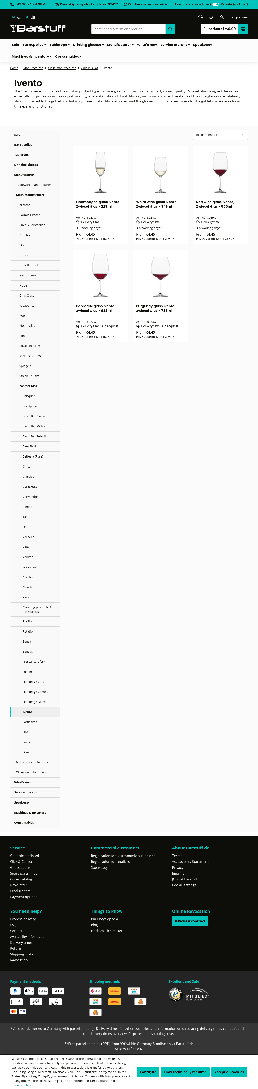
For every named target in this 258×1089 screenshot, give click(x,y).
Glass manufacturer (30, 195)
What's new (22, 782)
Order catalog (21, 879)
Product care (20, 891)
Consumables (24, 823)
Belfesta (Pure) (33, 456)
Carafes (28, 577)
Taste (26, 517)
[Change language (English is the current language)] (17, 17)
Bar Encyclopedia (104, 919)
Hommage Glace (34, 702)
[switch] (215, 4)
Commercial (193, 4)
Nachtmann (27, 275)
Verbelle (28, 537)
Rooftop (28, 621)
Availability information (28, 936)
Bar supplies (23, 144)
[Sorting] (220, 135)
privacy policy (21, 1085)
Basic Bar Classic (34, 416)
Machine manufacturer (32, 762)
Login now (239, 17)
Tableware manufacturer (33, 185)
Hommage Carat (34, 682)
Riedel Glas (27, 326)
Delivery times (21, 942)
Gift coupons (20, 867)
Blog (94, 925)
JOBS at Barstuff (184, 879)
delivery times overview (108, 1033)
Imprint (178, 873)
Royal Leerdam (29, 346)
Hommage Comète (36, 692)
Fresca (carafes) (34, 662)
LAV (21, 245)
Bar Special (30, 406)
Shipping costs (21, 954)
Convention (31, 497)
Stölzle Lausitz (29, 376)
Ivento (27, 712)
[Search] (170, 29)
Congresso (30, 487)
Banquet (29, 396)
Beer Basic (30, 446)
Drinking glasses (26, 165)
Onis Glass (26, 295)
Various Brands (30, 356)
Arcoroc (24, 205)
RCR (22, 316)
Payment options (23, 897)
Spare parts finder (24, 873)
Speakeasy (22, 802)
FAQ (13, 925)
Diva (26, 752)
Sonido (27, 507)
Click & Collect (21, 861)
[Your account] (221, 17)
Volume (28, 557)
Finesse (28, 742)
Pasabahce (26, 305)
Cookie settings (184, 885)
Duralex (24, 235)
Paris (26, 597)
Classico (28, 476)
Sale (17, 134)
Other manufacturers (31, 772)
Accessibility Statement (190, 861)
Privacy (177, 867)
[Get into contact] (200, 17)
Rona (22, 336)
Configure (148, 1072)
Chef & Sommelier (32, 225)
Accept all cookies (229, 1072)
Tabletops (21, 155)
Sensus (28, 651)
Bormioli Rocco (29, 215)
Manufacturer (24, 175)
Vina (26, 547)
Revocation (19, 960)
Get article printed (24, 855)
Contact (16, 930)
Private (234, 4)
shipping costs (162, 1033)
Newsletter (18, 885)
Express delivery (23, 919)
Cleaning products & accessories (37, 609)
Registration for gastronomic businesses (123, 855)
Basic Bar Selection (36, 436)
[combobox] (128, 29)
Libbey (24, 255)
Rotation (28, 631)
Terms (177, 855)
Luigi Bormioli (29, 265)
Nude (23, 285)
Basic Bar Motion (34, 426)
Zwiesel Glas (28, 386)
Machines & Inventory (30, 812)
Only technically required (185, 1072)
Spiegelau (26, 366)
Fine (26, 732)
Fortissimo (30, 722)
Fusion (27, 672)
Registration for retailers (110, 861)
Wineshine (30, 567)
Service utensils (25, 792)
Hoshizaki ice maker (106, 930)
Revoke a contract (190, 921)
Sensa (27, 641)
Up (25, 527)
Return (15, 948)
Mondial (28, 587)
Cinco (26, 466)
